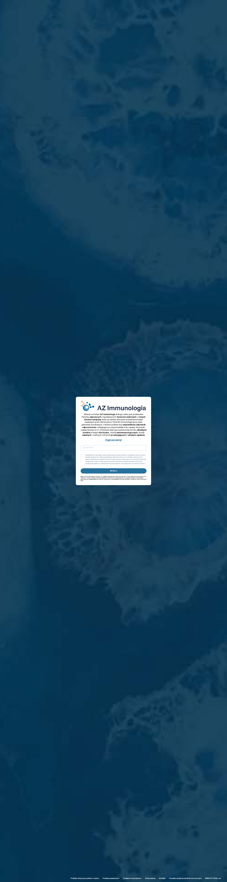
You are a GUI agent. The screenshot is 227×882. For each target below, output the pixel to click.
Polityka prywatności (111, 878)
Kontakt (162, 878)
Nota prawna (150, 878)
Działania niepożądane (132, 878)
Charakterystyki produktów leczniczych (185, 878)
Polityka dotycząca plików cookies (85, 878)
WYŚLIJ (113, 471)
